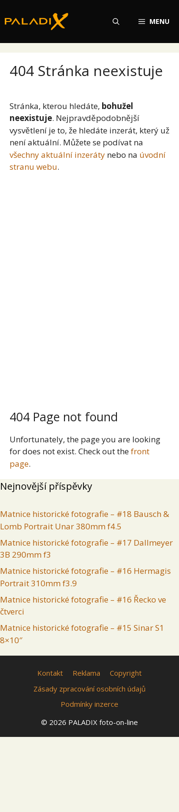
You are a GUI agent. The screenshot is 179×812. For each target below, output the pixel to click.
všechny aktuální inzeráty (57, 154)
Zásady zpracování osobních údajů (89, 688)
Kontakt (50, 673)
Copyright (126, 673)
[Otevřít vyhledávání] (116, 21)
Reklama (86, 673)
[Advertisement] (89, 287)
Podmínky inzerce (89, 704)
